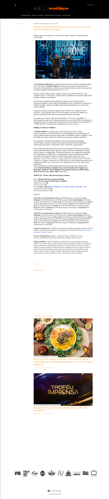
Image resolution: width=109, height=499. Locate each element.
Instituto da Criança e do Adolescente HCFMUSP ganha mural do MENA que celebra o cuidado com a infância (63, 362)
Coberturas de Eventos (53, 15)
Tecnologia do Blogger (54, 491)
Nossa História (37, 15)
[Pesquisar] (90, 5)
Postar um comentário (47, 367)
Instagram (66, 15)
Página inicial (26, 15)
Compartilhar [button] (18, 24)
